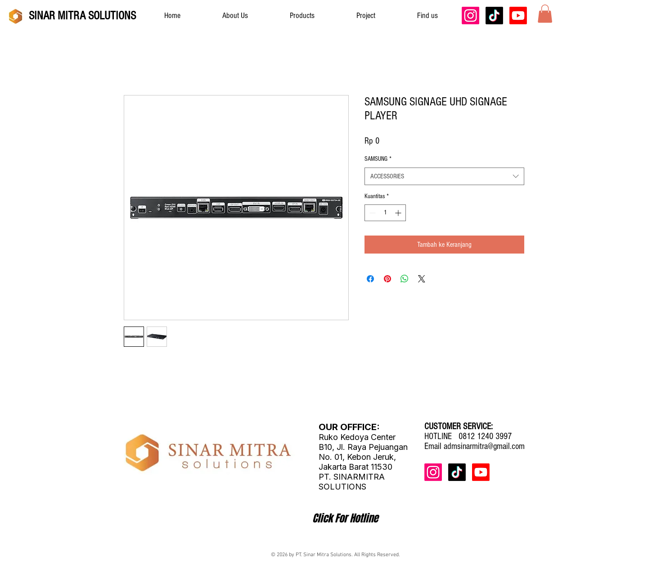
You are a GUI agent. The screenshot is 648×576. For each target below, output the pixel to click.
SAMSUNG (378, 159)
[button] (545, 14)
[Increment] (399, 213)
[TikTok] (494, 15)
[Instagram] (470, 15)
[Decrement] (371, 213)
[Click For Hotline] (345, 518)
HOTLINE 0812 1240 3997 (468, 436)
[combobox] (444, 176)
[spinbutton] (385, 213)
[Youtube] (518, 15)
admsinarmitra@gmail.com (484, 446)
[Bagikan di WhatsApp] (404, 278)
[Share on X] (421, 278)
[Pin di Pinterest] (387, 278)
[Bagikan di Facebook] (370, 278)
